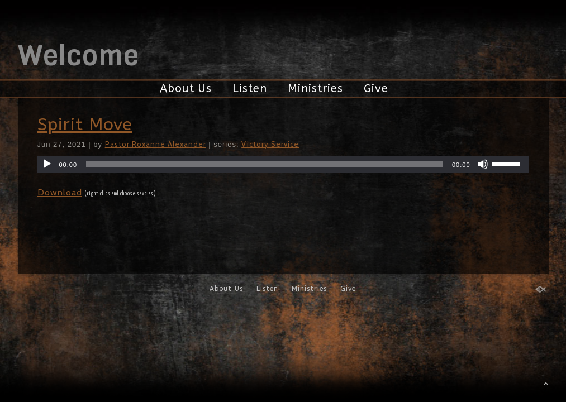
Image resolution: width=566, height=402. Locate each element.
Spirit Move (84, 124)
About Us (186, 88)
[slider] (264, 164)
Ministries (315, 88)
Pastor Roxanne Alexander (155, 144)
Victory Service (270, 144)
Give (376, 88)
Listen (249, 88)
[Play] (47, 164)
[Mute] (482, 164)
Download (59, 192)
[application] (283, 164)
